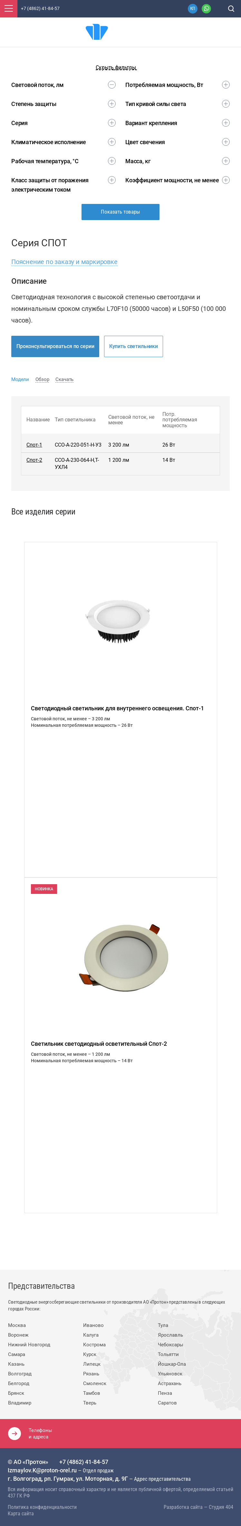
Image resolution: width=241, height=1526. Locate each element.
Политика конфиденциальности (42, 1506)
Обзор (42, 379)
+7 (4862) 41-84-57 (83, 1461)
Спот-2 (34, 460)
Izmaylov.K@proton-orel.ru (43, 1469)
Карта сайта (21, 1513)
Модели (20, 379)
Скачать (64, 379)
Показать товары (120, 211)
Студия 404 (221, 1506)
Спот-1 (34, 445)
